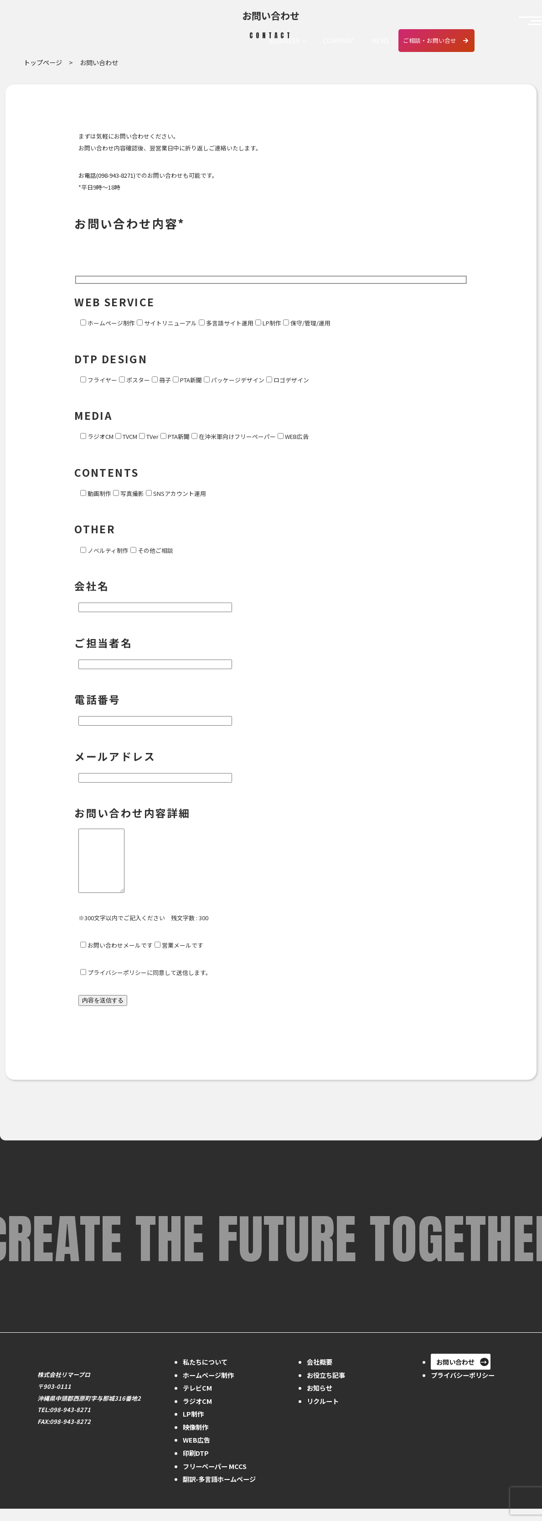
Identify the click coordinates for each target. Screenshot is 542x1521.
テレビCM (197, 1400)
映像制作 (195, 1439)
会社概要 (319, 1374)
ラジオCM (197, 1413)
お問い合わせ (455, 1374)
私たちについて (205, 1374)
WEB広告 (196, 1452)
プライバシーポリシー (463, 1387)
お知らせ (319, 1400)
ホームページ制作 (208, 1387)
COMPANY (336, 41)
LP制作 (193, 1426)
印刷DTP (196, 1465)
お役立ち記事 (326, 1387)
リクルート (323, 1413)
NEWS (380, 41)
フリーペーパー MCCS (215, 1478)
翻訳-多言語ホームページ (219, 1491)
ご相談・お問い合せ (429, 40)
